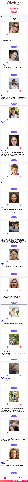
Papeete (2, 122)
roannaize (3, 405)
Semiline (2, 263)
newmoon (3, 235)
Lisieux (2, 292)
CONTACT (25, 480)
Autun (2, 207)
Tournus (2, 150)
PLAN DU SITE (20, 480)
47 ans (8, 463)
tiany (2, 320)
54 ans (5, 207)
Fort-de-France (3, 463)
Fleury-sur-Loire (4, 378)
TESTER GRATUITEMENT (14, 8)
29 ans (5, 93)
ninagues (2, 462)
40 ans (8, 378)
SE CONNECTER (14, 11)
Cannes (2, 264)
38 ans (6, 122)
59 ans (5, 292)
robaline (2, 348)
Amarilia (2, 64)
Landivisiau (3, 65)
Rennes (2, 93)
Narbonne (3, 435)
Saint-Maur (3, 236)
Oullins (2, 179)
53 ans (6, 406)
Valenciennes (3, 321)
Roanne (2, 406)
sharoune (3, 121)
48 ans (7, 65)
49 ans (8, 321)
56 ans (7, 236)
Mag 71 (2, 206)
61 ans (6, 349)
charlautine (3, 92)
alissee (2, 149)
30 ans (6, 150)
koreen (2, 434)
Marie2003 (3, 36)
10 (21, 477)
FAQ (14, 480)
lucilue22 (2, 178)
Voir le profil (14, 46)
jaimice (2, 377)
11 (23, 477)
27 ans (5, 179)
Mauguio (2, 349)
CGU (16, 480)
